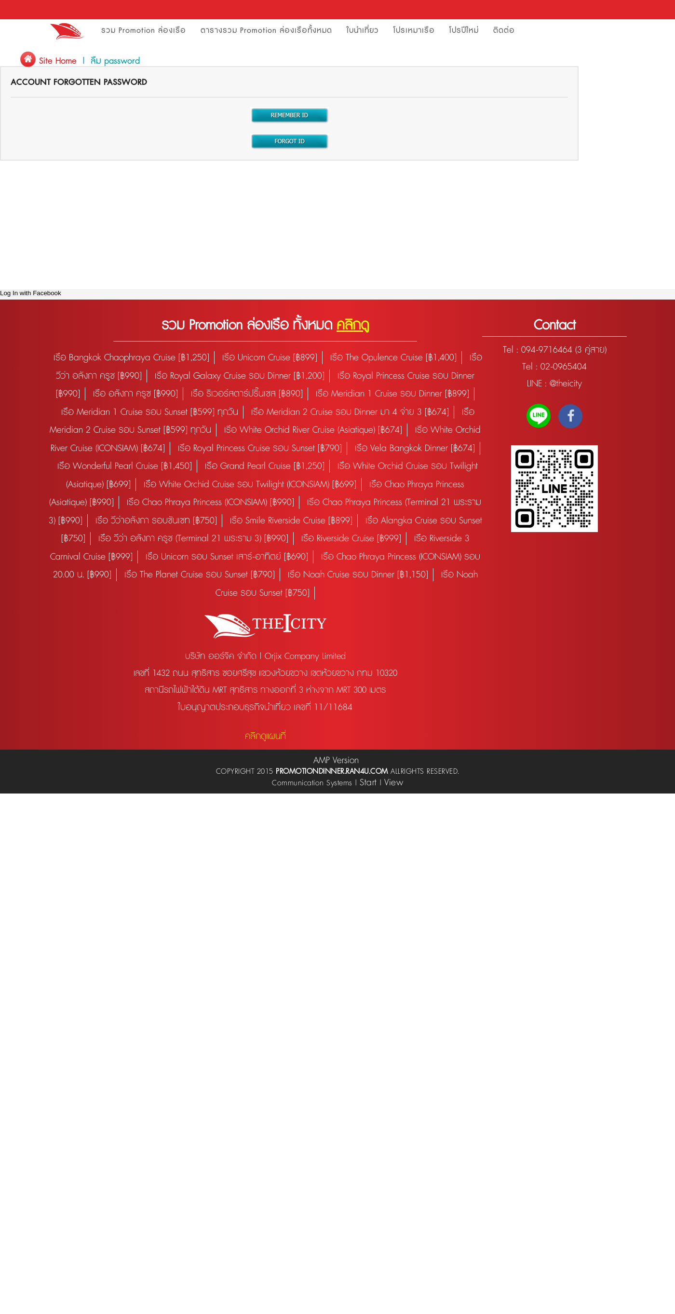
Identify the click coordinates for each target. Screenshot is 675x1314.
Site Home (58, 61)
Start (368, 782)
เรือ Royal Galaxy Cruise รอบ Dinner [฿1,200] (239, 376)
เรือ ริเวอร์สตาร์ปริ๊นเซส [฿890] (247, 393)
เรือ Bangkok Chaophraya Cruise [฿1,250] (131, 357)
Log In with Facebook (30, 293)
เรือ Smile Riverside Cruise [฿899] (291, 520)
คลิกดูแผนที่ (265, 736)
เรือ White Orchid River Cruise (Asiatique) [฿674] (313, 430)
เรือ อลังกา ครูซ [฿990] (135, 393)
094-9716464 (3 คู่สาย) (564, 349)
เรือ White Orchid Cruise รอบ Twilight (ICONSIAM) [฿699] (250, 484)
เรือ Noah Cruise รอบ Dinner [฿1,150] (358, 574)
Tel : (512, 349)
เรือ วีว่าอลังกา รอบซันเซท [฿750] (156, 520)
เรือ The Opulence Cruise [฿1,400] (393, 357)
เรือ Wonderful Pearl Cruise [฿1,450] (124, 466)
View (393, 782)
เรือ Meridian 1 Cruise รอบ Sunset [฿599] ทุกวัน (149, 412)
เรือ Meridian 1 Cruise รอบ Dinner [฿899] (392, 393)
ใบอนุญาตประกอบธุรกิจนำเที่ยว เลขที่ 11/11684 (265, 707)
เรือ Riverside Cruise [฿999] (351, 538)
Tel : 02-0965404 (554, 366)
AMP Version (336, 760)
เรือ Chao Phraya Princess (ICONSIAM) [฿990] (210, 502)
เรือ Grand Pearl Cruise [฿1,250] (264, 466)
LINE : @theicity (554, 383)
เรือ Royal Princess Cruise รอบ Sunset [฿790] (260, 448)
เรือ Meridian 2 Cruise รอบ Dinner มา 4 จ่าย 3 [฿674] (350, 412)
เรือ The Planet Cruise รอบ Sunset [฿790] (199, 574)
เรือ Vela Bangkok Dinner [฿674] (415, 448)
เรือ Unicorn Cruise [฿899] (269, 357)
